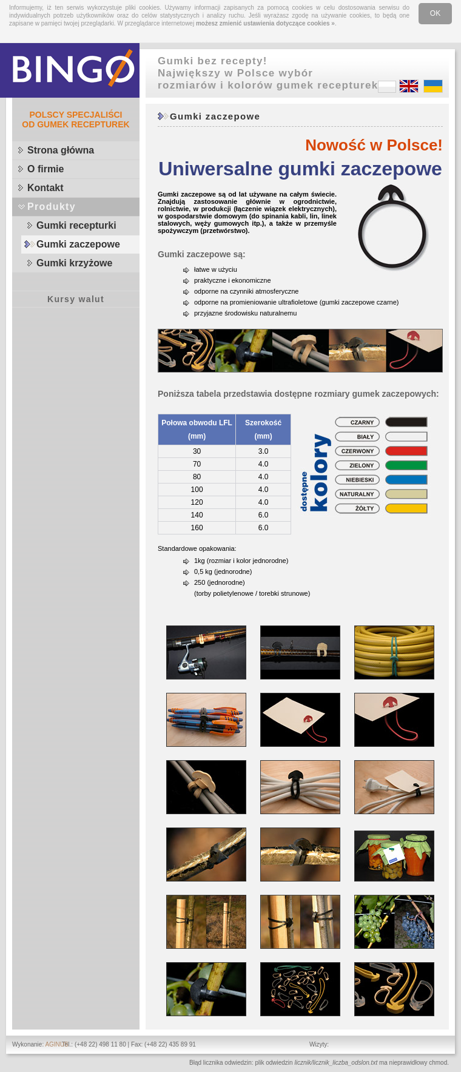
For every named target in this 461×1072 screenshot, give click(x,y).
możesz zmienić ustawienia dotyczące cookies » (265, 23)
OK (435, 13)
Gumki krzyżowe (74, 263)
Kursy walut (75, 299)
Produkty (51, 206)
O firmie (45, 169)
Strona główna (60, 150)
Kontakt (45, 188)
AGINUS (56, 1044)
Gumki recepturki (76, 225)
